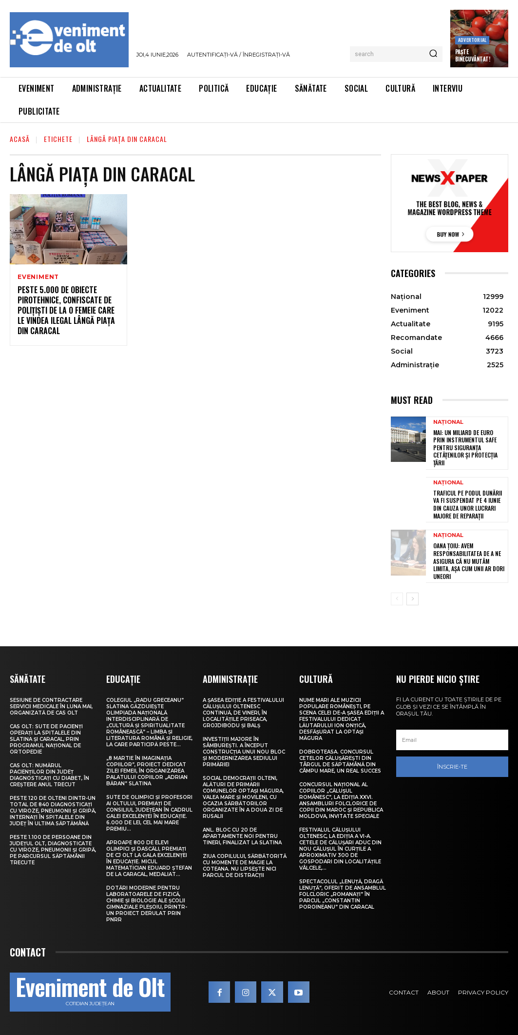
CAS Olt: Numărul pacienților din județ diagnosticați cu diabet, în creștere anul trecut (49, 775)
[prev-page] (397, 599)
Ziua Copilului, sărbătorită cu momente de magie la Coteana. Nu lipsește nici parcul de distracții (245, 865)
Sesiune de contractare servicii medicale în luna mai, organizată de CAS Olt (51, 706)
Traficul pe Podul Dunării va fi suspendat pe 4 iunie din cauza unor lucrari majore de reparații (467, 504)
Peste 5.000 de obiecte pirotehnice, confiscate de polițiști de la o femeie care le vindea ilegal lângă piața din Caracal (66, 310)
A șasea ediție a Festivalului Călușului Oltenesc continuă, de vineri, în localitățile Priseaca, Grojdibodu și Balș (243, 713)
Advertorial (472, 39)
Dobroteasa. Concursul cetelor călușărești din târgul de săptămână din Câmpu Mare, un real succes (340, 761)
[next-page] (412, 599)
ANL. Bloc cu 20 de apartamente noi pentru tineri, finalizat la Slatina (242, 836)
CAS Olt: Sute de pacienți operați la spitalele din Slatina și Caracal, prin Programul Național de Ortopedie (46, 739)
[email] (452, 740)
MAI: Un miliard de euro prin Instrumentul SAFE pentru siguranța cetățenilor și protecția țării (465, 447)
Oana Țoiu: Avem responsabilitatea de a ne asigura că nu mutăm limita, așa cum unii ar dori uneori (468, 560)
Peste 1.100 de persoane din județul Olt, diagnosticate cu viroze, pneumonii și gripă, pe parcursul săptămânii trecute (53, 850)
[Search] (433, 54)
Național (448, 422)
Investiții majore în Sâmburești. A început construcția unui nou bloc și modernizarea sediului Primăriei (244, 752)
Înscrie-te (452, 766)
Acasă (20, 139)
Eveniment (38, 277)
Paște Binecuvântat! (472, 55)
